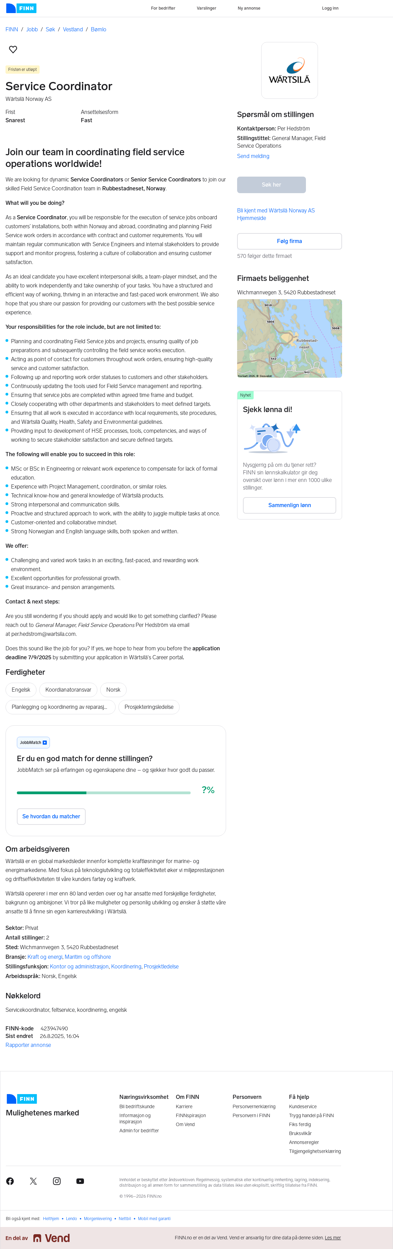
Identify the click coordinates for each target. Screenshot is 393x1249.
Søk (50, 29)
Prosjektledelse (161, 966)
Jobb (32, 29)
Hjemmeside (251, 218)
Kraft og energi (45, 957)
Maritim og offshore (88, 957)
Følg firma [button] (289, 241)
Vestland (73, 29)
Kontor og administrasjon (79, 966)
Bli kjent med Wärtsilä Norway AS (276, 210)
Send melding (253, 156)
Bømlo (98, 29)
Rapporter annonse (28, 1045)
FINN (12, 29)
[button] (13, 49)
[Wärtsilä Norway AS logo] (290, 70)
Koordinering (126, 966)
